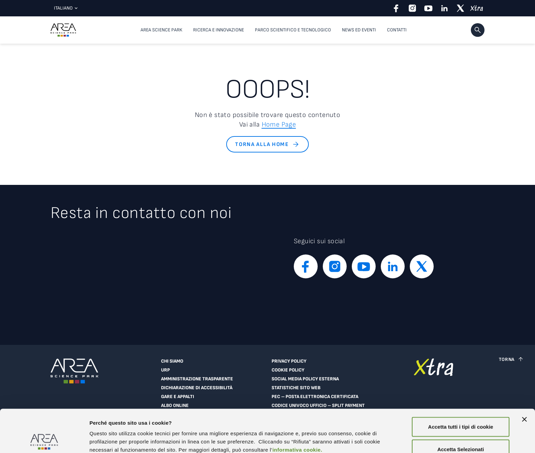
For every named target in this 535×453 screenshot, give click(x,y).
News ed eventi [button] (359, 30)
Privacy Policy (289, 361)
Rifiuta (461, 429)
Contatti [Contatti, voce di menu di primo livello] (397, 30)
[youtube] (428, 8)
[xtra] (476, 8)
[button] (478, 30)
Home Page (279, 124)
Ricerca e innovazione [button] (218, 30)
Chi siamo (172, 361)
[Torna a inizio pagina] (511, 359)
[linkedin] (444, 8)
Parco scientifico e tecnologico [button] (293, 30)
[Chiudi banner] (524, 376)
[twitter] (460, 8)
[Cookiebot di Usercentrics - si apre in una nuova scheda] (44, 440)
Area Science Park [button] (161, 30)
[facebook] (396, 8)
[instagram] (412, 8)
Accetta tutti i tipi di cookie (460, 384)
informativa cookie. (297, 407)
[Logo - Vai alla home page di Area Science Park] (63, 30)
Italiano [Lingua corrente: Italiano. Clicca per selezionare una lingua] (64, 8)
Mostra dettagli (107, 439)
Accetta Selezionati (460, 406)
